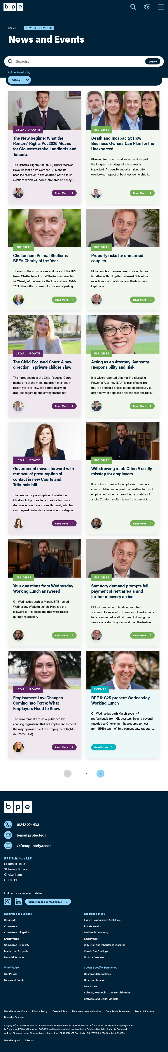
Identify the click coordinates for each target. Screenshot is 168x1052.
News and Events (14, 980)
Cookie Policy (59, 1011)
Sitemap (29, 1040)
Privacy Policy (39, 1011)
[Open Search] (133, 7)
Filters (21, 80)
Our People (11, 974)
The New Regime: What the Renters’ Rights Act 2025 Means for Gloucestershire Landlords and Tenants (45, 146)
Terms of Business (144, 1011)
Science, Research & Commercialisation (107, 992)
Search (153, 61)
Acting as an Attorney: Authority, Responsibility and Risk (120, 364)
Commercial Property (16, 944)
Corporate (10, 920)
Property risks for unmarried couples (117, 258)
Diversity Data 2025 (14, 1017)
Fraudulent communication (86, 1011)
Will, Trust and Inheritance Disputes (104, 944)
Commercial (11, 926)
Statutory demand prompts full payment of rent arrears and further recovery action (119, 590)
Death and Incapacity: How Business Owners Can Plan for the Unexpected (122, 143)
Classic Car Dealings (96, 951)
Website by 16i (12, 1040)
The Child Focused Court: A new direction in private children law (42, 364)
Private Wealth (92, 926)
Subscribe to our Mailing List (48, 902)
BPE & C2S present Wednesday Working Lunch (120, 700)
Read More (65, 193)
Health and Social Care (97, 974)
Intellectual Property (16, 951)
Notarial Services (14, 957)
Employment (11, 938)
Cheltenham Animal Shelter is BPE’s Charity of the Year (40, 258)
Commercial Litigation (17, 932)
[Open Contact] (147, 7)
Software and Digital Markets (101, 998)
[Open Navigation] (161, 7)
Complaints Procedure (118, 1011)
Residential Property (96, 932)
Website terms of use (15, 1011)
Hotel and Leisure (94, 980)
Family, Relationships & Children (102, 920)
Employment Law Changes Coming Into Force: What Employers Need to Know (38, 702)
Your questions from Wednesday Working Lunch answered (43, 588)
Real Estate (90, 986)
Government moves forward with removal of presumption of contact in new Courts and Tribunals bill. (43, 476)
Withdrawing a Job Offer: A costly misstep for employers (121, 471)
